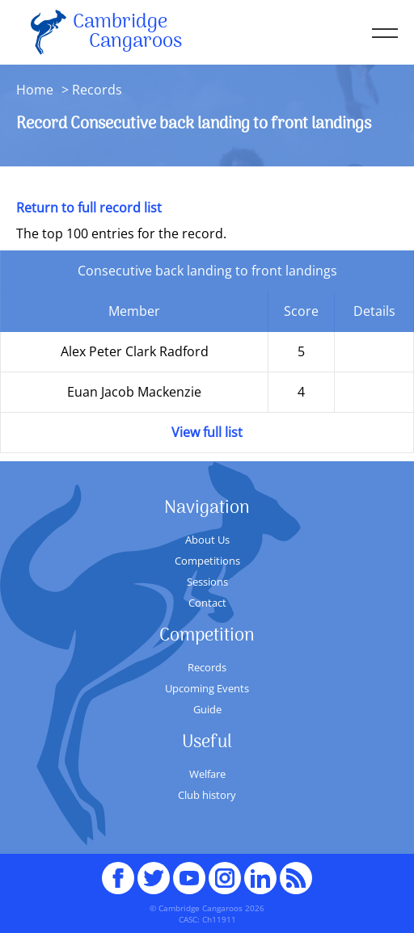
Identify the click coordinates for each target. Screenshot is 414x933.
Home (34, 90)
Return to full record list (89, 207)
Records (207, 667)
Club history (207, 795)
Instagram (225, 871)
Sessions (207, 581)
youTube (189, 871)
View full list (207, 432)
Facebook (118, 871)
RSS (296, 871)
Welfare (207, 774)
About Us (207, 539)
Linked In (260, 878)
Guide (207, 709)
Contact (207, 602)
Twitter (153, 871)
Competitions (207, 560)
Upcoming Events (207, 688)
